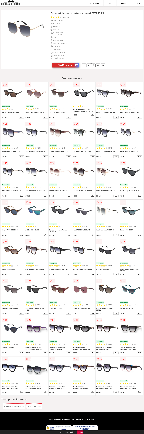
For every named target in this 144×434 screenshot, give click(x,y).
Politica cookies (90, 420)
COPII (138, 3)
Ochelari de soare (92, 3)
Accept (80, 432)
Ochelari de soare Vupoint (14, 406)
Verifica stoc (68, 65)
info (21, 117)
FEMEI (110, 3)
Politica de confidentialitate (72, 420)
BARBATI (124, 3)
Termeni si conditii (54, 420)
